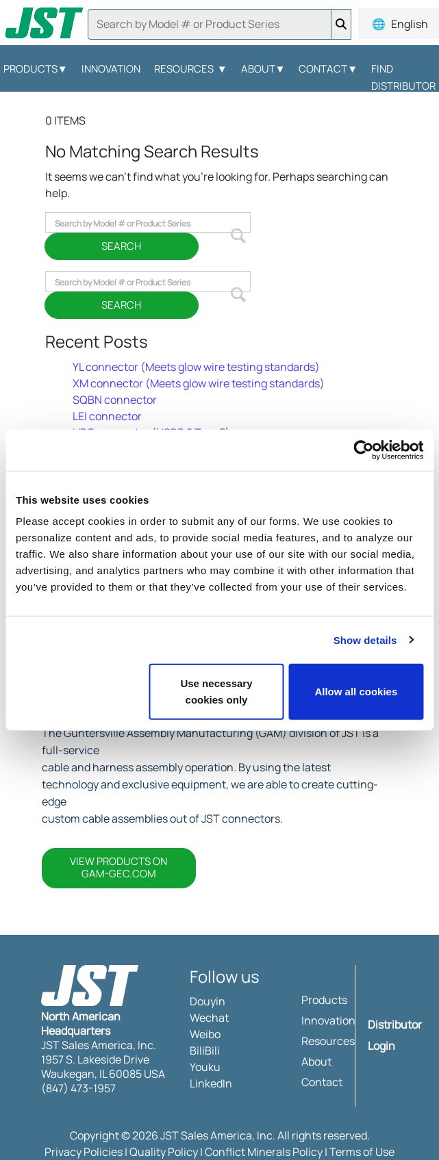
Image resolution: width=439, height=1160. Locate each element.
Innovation (110, 69)
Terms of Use (361, 1151)
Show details (365, 639)
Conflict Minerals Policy (264, 1151)
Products (324, 999)
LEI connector (107, 416)
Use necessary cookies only (216, 692)
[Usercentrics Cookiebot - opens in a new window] (363, 449)
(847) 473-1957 (78, 1088)
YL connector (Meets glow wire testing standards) (196, 366)
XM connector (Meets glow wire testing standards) (199, 383)
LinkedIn (211, 1083)
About (263, 69)
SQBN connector (115, 399)
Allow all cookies (355, 691)
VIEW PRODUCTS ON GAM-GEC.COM (118, 867)
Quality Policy (163, 1151)
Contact (328, 69)
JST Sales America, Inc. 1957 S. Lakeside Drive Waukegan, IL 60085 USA (103, 1059)
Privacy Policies (84, 1151)
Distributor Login (395, 1035)
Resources (190, 69)
